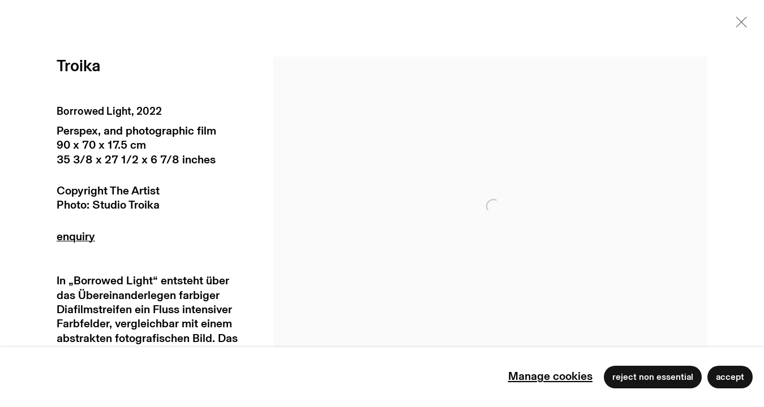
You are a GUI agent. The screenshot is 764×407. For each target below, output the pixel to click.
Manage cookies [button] (550, 376)
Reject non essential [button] (652, 377)
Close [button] (738, 25)
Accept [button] (730, 377)
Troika (78, 66)
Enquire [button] (151, 239)
